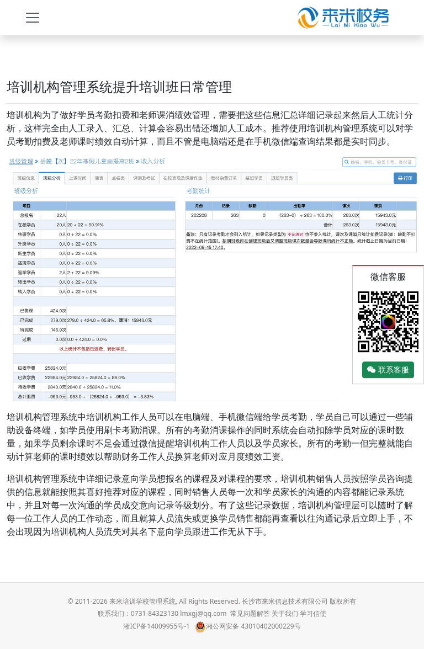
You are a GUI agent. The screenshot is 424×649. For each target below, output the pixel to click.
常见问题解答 (250, 613)
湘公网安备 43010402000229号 (247, 626)
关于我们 (285, 613)
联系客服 (388, 370)
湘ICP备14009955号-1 (156, 626)
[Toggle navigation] (32, 17)
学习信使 (313, 613)
